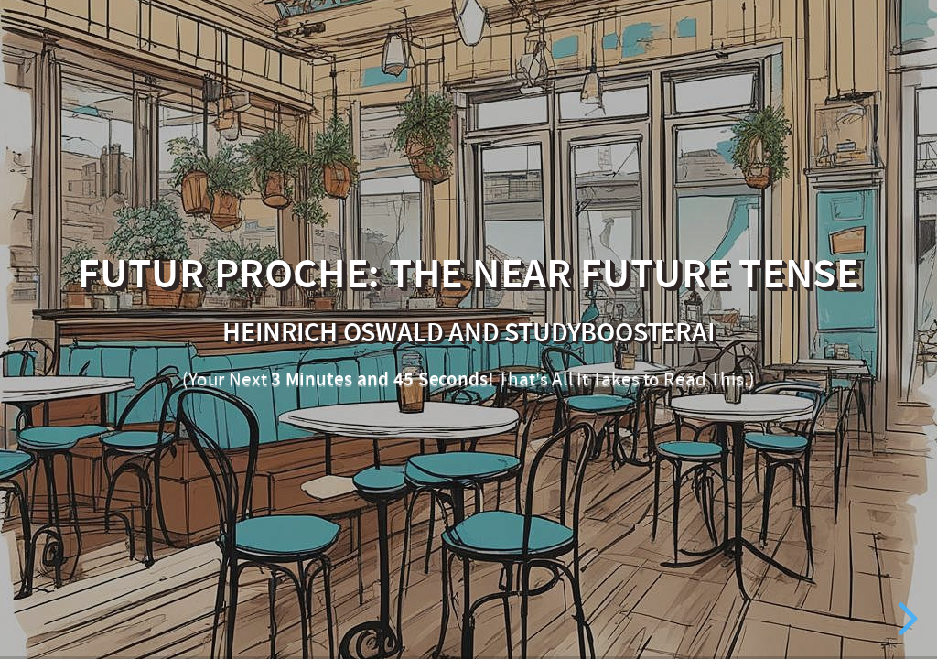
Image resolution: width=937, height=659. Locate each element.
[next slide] (905, 618)
